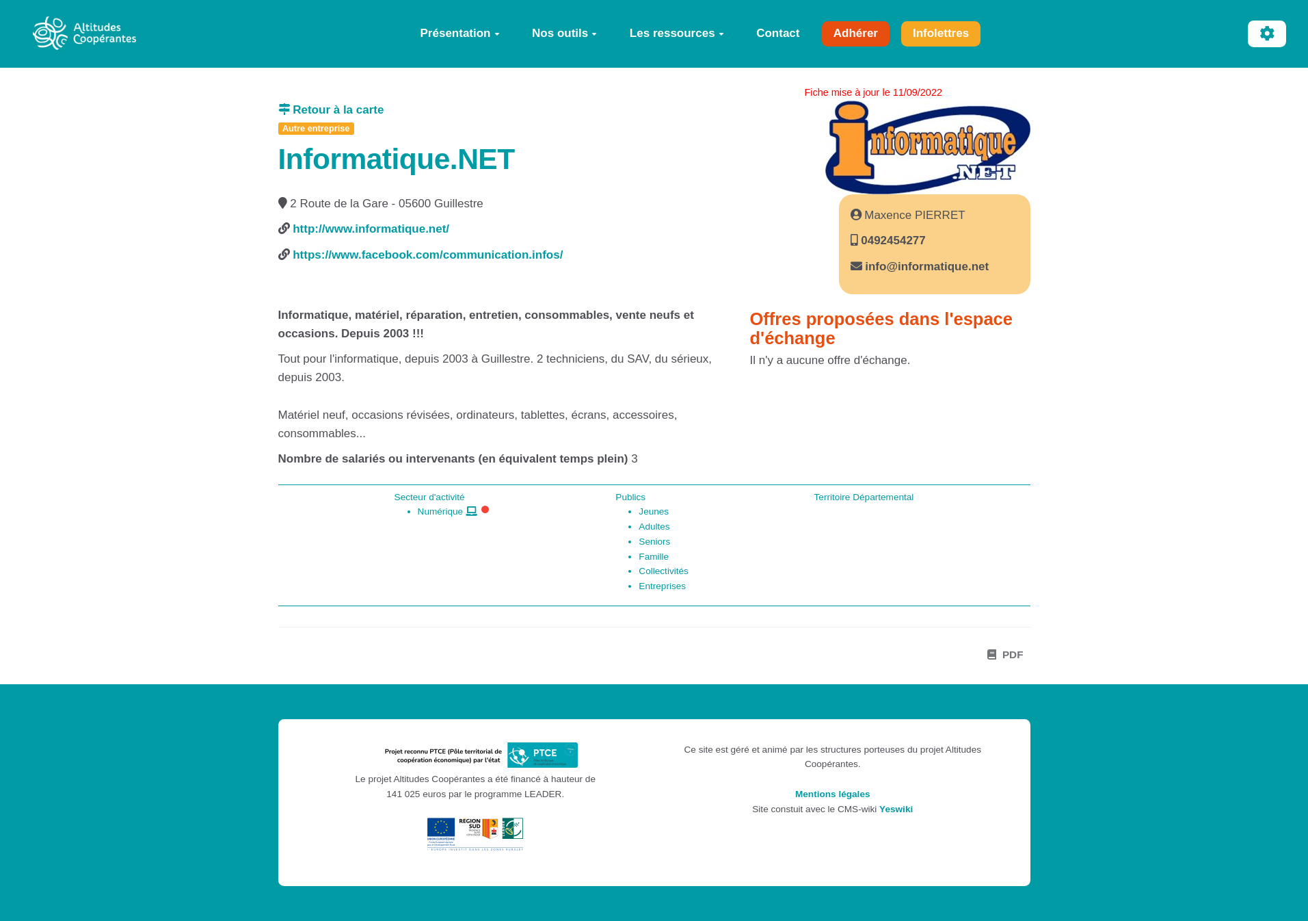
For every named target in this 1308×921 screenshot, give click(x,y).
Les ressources (677, 33)
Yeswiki (896, 809)
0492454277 (892, 240)
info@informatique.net (927, 266)
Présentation (460, 33)
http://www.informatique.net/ (371, 228)
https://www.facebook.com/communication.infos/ (428, 254)
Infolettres (941, 33)
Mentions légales (832, 794)
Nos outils (564, 33)
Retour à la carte (331, 109)
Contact (777, 33)
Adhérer (855, 33)
